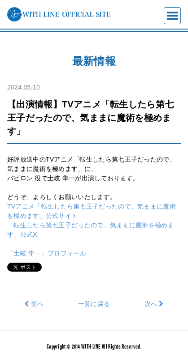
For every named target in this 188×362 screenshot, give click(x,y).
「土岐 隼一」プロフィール (46, 253)
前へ (34, 303)
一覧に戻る (94, 303)
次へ (154, 303)
